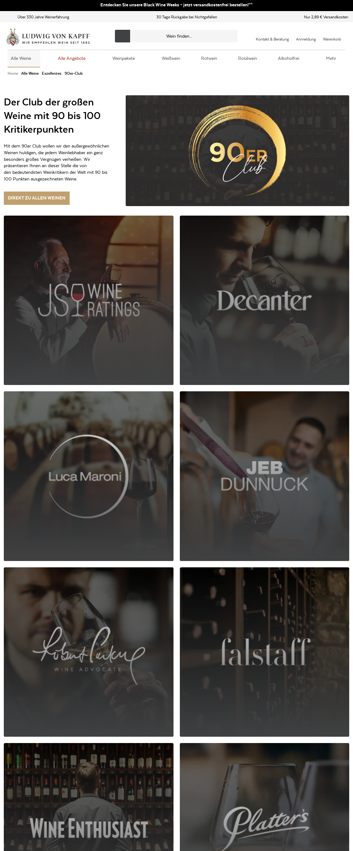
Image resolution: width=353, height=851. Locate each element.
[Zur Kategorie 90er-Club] (74, 73)
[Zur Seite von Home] (13, 73)
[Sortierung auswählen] (291, 228)
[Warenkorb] (332, 36)
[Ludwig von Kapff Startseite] (48, 37)
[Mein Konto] (305, 36)
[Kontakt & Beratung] (272, 36)
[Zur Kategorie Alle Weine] (30, 73)
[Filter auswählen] (59, 228)
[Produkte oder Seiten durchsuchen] (176, 36)
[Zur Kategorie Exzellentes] (51, 73)
